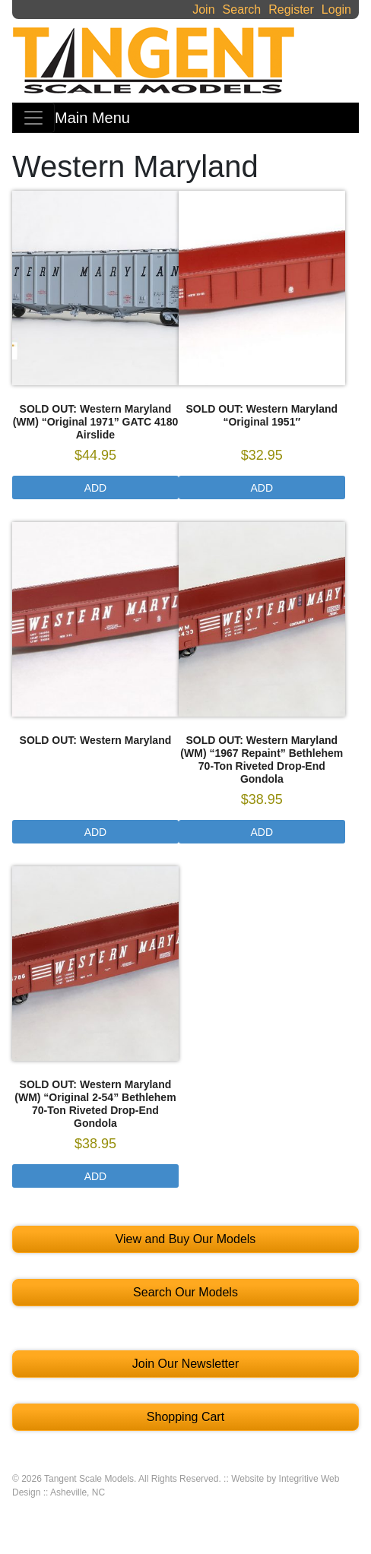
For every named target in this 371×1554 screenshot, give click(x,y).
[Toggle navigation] (33, 118)
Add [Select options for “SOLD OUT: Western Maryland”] (95, 832)
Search (242, 9)
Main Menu (92, 117)
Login (336, 9)
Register (291, 9)
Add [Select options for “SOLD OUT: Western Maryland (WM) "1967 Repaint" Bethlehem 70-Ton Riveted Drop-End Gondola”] (262, 832)
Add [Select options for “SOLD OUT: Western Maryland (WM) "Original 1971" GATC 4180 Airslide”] (95, 488)
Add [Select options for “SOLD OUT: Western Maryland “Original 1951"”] (262, 488)
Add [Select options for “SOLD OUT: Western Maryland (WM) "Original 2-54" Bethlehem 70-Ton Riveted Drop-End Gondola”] (95, 1176)
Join (203, 9)
